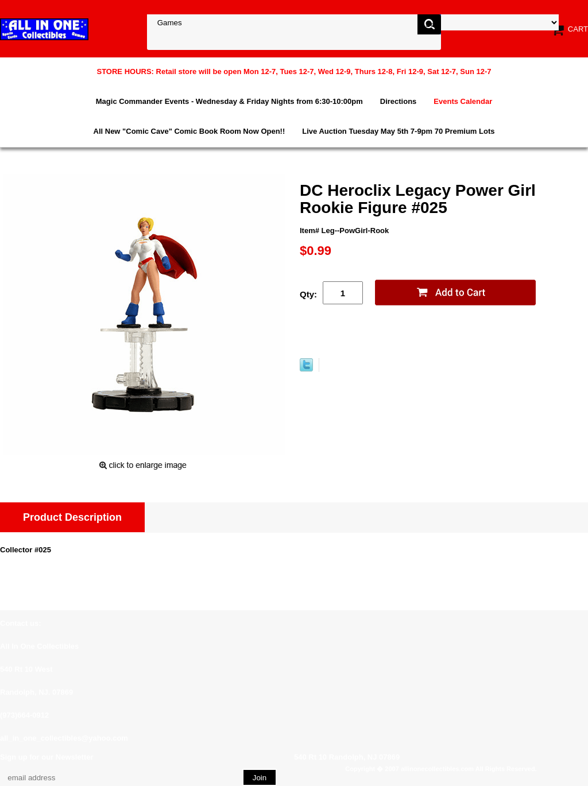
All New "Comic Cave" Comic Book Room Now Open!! (189, 131)
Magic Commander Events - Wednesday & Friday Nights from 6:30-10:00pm (229, 101)
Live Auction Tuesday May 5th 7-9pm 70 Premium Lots (398, 131)
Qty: (308, 294)
